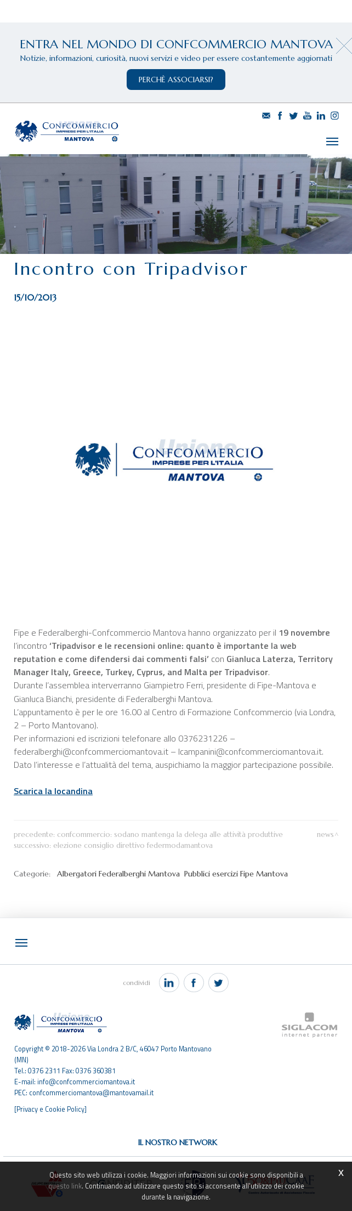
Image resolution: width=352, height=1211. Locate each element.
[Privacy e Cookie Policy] (50, 1107)
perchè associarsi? (176, 79)
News (325, 832)
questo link (65, 1186)
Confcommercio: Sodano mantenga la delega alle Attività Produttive (170, 832)
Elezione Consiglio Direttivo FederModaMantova (133, 843)
